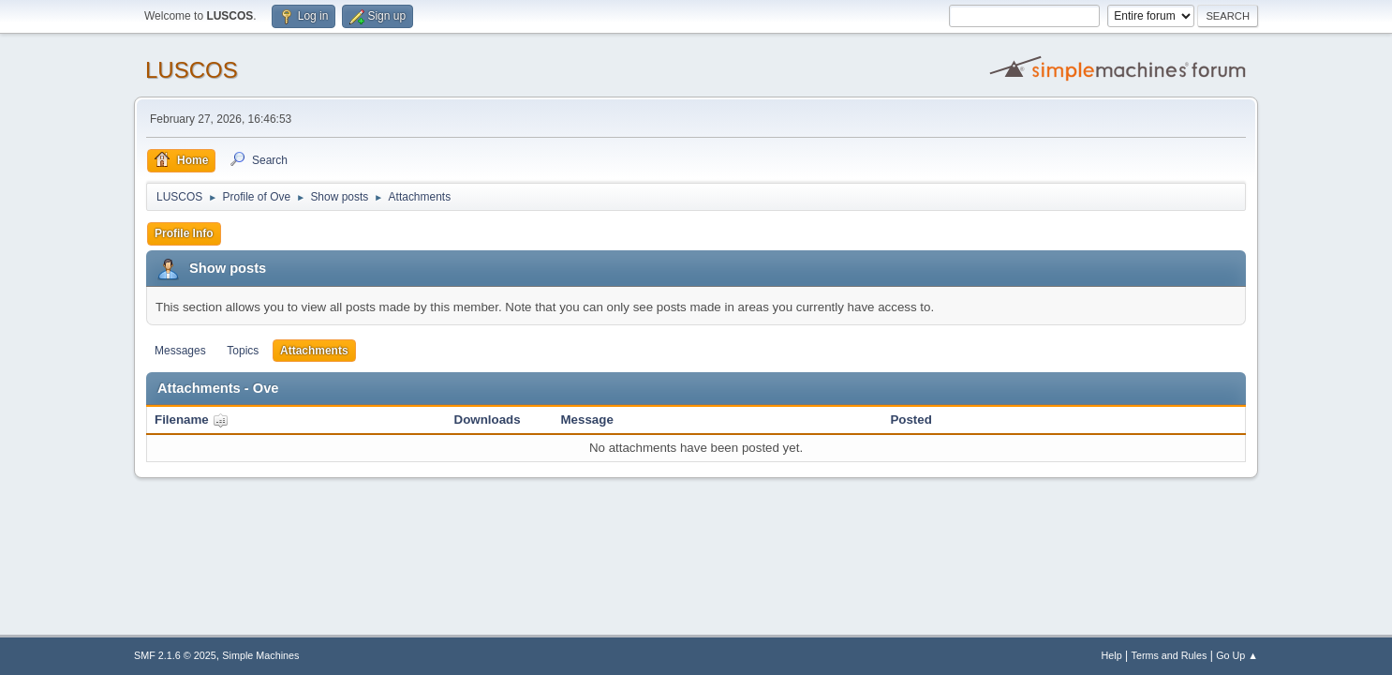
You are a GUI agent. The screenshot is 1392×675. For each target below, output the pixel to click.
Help (1112, 655)
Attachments (314, 350)
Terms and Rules (1169, 655)
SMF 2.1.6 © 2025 (175, 655)
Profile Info (184, 233)
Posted (910, 419)
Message (587, 419)
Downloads (487, 419)
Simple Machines (260, 655)
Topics (243, 350)
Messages (180, 350)
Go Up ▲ (1237, 655)
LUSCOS (191, 69)
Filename (192, 419)
